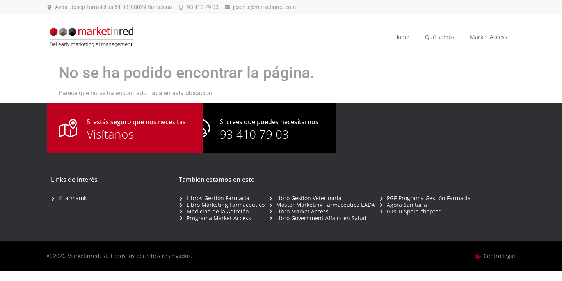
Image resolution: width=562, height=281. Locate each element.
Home (401, 37)
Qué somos (439, 37)
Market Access (488, 37)
